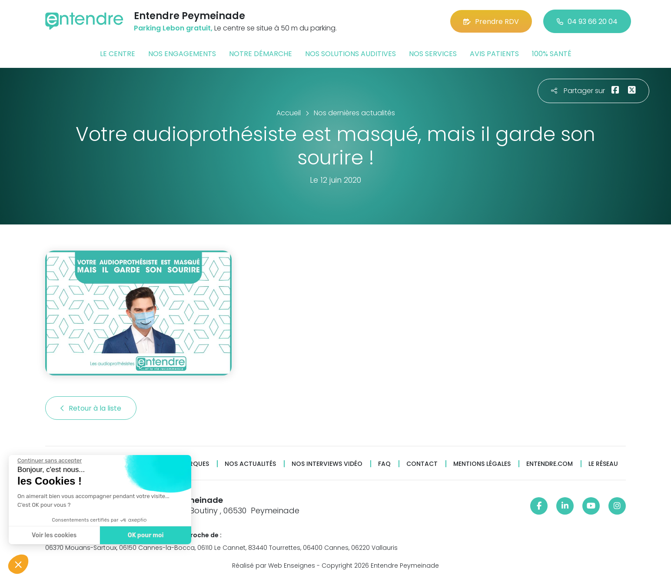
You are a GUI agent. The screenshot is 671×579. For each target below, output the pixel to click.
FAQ (384, 464)
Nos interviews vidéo (327, 464)
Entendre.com (549, 464)
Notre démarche (260, 54)
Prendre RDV (491, 22)
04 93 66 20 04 (587, 22)
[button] (18, 564)
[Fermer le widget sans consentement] (48, 460)
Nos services (433, 54)
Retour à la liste (91, 408)
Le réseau (603, 464)
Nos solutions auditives (350, 54)
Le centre (117, 54)
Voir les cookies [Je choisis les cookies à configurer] (53, 535)
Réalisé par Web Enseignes (273, 565)
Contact (422, 464)
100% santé (551, 54)
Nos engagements (182, 54)
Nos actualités (250, 464)
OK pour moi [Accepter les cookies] (144, 535)
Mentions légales (482, 464)
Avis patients (494, 54)
